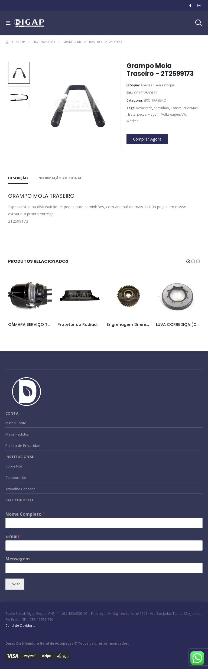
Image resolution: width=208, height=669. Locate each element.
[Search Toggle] (198, 23)
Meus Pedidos (17, 434)
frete (131, 114)
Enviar (15, 584)
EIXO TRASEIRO (155, 100)
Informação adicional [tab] (59, 178)
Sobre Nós (14, 466)
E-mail (13, 536)
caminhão (161, 108)
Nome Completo (25, 514)
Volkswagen (170, 114)
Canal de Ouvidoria (20, 625)
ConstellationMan (184, 108)
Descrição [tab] (18, 178)
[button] (188, 261)
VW (183, 114)
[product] (30, 296)
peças (142, 114)
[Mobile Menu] (9, 23)
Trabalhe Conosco (20, 488)
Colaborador (15, 477)
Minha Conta (15, 422)
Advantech (144, 108)
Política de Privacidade (24, 445)
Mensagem (17, 559)
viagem (154, 114)
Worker (132, 121)
